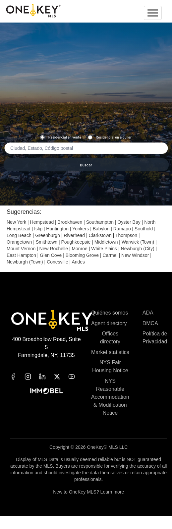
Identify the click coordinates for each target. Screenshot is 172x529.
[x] (61, 376)
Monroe (79, 248)
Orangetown (19, 242)
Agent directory (109, 323)
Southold (144, 228)
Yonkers (80, 228)
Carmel (110, 255)
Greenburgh (47, 235)
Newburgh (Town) (25, 261)
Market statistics (110, 352)
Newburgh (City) (137, 248)
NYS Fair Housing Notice (110, 366)
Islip (38, 228)
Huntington (57, 228)
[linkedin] (46, 376)
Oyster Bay (128, 222)
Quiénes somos (109, 313)
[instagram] (32, 376)
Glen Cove (51, 255)
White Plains (104, 248)
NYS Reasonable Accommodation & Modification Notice (110, 397)
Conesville (57, 261)
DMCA (150, 323)
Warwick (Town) (138, 242)
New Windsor (135, 255)
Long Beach (19, 235)
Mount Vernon (21, 248)
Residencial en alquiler (110, 137)
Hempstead (42, 222)
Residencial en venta (60, 137)
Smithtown (46, 242)
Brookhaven (70, 222)
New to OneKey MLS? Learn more (88, 492)
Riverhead (74, 235)
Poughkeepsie (75, 242)
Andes (78, 261)
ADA (148, 313)
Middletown (106, 242)
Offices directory (110, 337)
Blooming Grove (82, 255)
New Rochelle (53, 248)
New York (16, 222)
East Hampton (21, 255)
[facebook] (17, 376)
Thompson (126, 235)
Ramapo (122, 228)
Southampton (100, 222)
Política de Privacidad (155, 337)
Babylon (101, 228)
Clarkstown (100, 235)
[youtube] (75, 376)
